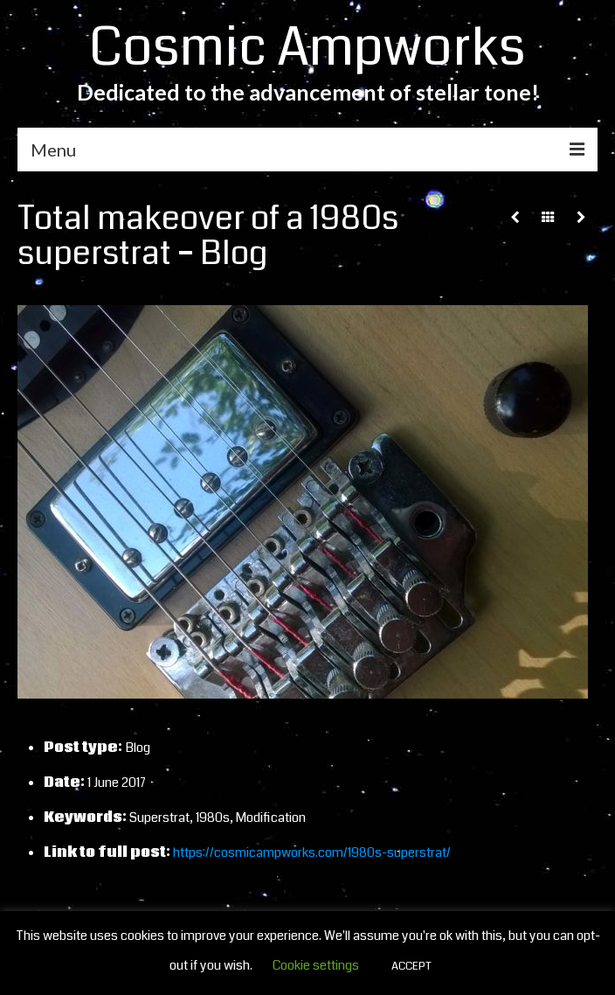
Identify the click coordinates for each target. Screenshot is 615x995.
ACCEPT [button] (411, 966)
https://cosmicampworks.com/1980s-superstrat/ (312, 852)
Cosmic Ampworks (307, 47)
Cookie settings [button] (316, 965)
